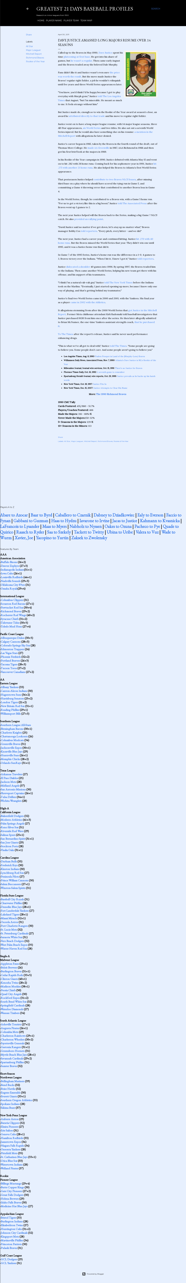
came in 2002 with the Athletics (87, 302)
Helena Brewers (10, 1199)
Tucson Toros (9, 668)
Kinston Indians (10, 869)
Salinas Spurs (8, 835)
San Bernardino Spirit (13, 839)
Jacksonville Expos (11, 748)
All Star (29, 46)
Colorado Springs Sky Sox (15, 645)
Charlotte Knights (11, 732)
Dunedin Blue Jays (11, 907)
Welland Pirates (9, 1168)
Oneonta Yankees (10, 1149)
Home (39, 20)
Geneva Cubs (8, 1134)
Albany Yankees (9, 687)
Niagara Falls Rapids (12, 1145)
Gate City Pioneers (11, 1191)
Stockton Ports (9, 846)
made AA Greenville (98, 147)
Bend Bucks (8, 1085)
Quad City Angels (11, 994)
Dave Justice (105, 52)
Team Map (85, 20)
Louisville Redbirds (12, 577)
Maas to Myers (54, 526)
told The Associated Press (132, 203)
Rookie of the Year (35, 61)
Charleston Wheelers (13, 1039)
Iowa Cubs (7, 573)
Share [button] (29, 34)
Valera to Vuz (147, 532)
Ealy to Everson (150, 515)
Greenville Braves (10, 744)
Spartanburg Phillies (12, 1062)
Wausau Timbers (10, 1013)
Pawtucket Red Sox (12, 607)
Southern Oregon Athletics (16, 1100)
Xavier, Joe (24, 538)
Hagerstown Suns (11, 695)
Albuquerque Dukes (12, 638)
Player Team (70, 20)
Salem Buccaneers (11, 884)
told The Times (118, 345)
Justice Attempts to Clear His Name (110, 388)
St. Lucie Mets (9, 929)
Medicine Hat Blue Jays (14, 1206)
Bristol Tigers (8, 1217)
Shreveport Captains (12, 793)
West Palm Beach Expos (14, 945)
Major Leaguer (33, 50)
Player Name (53, 20)
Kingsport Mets (10, 1236)
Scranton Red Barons (13, 604)
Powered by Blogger (93, 1274)
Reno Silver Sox (9, 827)
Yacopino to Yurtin (52, 538)
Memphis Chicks (10, 759)
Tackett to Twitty (89, 532)
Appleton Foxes (10, 964)
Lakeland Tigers (10, 914)
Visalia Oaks (7, 850)
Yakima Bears (8, 1108)
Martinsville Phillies (12, 1240)
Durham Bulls (9, 861)
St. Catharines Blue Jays (14, 1157)
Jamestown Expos (11, 1142)
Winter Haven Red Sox (14, 948)
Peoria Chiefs (8, 990)
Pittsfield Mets (9, 1153)
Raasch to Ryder (30, 532)
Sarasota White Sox (11, 937)
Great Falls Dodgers (12, 1195)
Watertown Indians (12, 1164)
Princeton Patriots (11, 1244)
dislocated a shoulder (78, 266)
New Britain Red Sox (13, 706)
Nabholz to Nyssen (85, 526)
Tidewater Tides (10, 623)
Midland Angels (10, 785)
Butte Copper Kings (12, 1187)
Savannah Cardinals (12, 1058)
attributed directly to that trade (87, 116)
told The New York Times (118, 282)
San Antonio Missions (13, 789)
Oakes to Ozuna (118, 526)
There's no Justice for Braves (128, 368)
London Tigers (9, 702)
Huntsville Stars (10, 755)
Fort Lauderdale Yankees (15, 911)
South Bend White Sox (14, 1001)
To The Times (65, 334)
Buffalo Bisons (9, 562)
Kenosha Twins (9, 983)
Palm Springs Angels (12, 823)
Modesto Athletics (11, 820)
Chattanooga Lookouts (14, 736)
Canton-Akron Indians (14, 691)
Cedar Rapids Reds (12, 975)
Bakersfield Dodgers (12, 816)
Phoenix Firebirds (11, 657)
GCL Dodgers (9, 1259)
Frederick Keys (9, 865)
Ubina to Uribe (120, 532)
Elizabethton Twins (12, 1225)
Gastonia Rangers (11, 1047)
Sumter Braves (9, 1066)
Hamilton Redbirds (12, 1138)
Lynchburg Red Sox (12, 873)
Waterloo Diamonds (12, 1009)
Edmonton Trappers (12, 649)
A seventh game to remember (111, 372)
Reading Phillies (10, 710)
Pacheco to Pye (147, 526)
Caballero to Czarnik (73, 515)
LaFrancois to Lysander (19, 526)
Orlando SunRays (11, 763)
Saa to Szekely (59, 532)
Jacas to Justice (124, 521)
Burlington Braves (11, 971)
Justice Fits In (99, 384)
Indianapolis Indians (12, 569)
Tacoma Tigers (9, 664)
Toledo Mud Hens (11, 626)
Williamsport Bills (11, 713)
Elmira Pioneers (9, 1127)
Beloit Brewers (9, 967)
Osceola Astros (9, 922)
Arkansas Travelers (11, 774)
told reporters (89, 231)
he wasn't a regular (81, 60)
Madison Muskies (11, 986)
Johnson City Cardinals (14, 1233)
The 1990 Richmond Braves (111, 394)
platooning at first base (77, 56)
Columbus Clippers (12, 600)
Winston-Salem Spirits (13, 888)
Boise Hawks (8, 1089)
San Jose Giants (9, 842)
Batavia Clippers (10, 1123)
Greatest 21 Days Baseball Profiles (84, 8)
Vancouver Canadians (13, 672)
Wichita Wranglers (11, 801)
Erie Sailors (7, 1130)
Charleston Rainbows (13, 1036)
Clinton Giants (9, 979)
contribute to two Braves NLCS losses (115, 179)
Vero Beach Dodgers (12, 941)
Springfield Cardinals (13, 1005)
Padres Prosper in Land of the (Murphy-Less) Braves (120, 356)
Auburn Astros (9, 1119)
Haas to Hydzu (63, 521)
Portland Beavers (10, 660)
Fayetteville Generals (12, 1043)
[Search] (155, 8)
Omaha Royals (9, 588)
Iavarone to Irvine (94, 521)
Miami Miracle (9, 918)
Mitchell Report (34, 54)
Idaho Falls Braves (11, 1202)
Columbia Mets (9, 1032)
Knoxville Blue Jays (11, 751)
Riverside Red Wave (12, 831)
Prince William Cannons (14, 880)
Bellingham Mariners (12, 1081)
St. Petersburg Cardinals (14, 933)
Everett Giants (9, 1096)
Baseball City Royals (12, 899)
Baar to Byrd (41, 515)
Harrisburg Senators (12, 698)
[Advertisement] (107, 471)
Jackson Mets (8, 782)
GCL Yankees (8, 1263)
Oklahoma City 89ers (13, 585)
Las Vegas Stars (9, 653)
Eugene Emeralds (10, 1092)
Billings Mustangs (11, 1183)
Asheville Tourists (11, 1024)
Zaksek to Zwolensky (89, 538)
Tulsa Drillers (8, 797)
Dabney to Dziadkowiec (114, 515)
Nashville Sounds (11, 581)
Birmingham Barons (12, 729)
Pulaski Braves (9, 1248)
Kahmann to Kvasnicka (160, 521)
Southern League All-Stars (16, 725)
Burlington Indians (12, 1221)
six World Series (92, 128)
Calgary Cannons (11, 641)
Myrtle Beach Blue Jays (14, 1055)
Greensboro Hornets (13, 1051)
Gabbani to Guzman (30, 521)
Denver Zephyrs (10, 566)
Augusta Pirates (10, 1028)
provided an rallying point (88, 219)
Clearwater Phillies (11, 903)
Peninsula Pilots (10, 876)
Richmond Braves (35, 57)
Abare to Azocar (14, 515)
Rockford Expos (10, 998)
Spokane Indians (10, 1104)
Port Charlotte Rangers (14, 926)
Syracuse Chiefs (10, 619)
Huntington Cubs (11, 1229)
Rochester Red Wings (13, 615)
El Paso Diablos (9, 778)
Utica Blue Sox (9, 1161)
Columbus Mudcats (12, 740)
